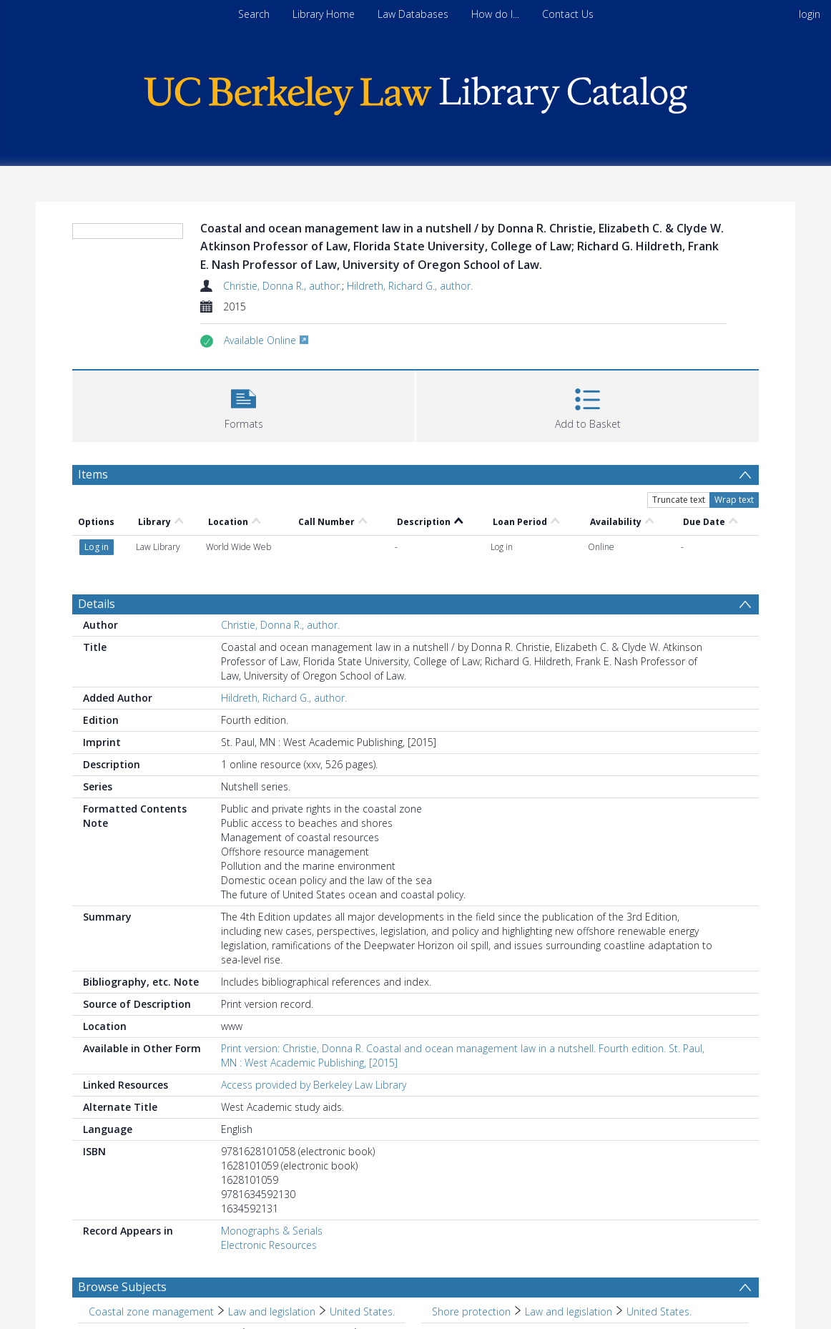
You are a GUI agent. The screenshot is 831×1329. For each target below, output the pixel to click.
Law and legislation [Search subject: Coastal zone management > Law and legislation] (271, 1311)
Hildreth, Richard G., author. (410, 286)
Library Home (323, 14)
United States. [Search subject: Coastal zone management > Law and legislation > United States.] (362, 1311)
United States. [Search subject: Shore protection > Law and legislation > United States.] (659, 1311)
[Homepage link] (415, 92)
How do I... (495, 14)
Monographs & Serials (272, 1230)
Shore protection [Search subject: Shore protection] (471, 1311)
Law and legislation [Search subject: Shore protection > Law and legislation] (568, 1311)
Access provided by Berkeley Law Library (313, 1085)
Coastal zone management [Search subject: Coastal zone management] (151, 1311)
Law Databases (413, 14)
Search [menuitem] (254, 14)
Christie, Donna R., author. (282, 286)
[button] (243, 404)
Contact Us (568, 14)
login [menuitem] (809, 14)
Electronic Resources (269, 1245)
